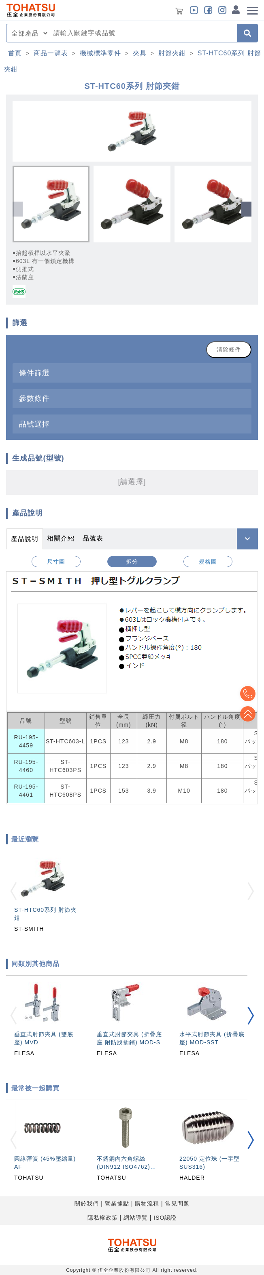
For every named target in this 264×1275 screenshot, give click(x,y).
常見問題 (177, 1203)
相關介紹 (61, 538)
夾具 (140, 53)
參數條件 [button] (34, 398)
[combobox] (143, 33)
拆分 (132, 561)
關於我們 (87, 1203)
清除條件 (229, 349)
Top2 (248, 694)
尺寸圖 (56, 561)
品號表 (93, 538)
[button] (246, 209)
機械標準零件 (100, 53)
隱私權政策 (102, 1217)
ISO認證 (165, 1217)
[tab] (132, 372)
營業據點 (117, 1203)
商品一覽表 (51, 53)
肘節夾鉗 (172, 53)
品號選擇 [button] (34, 424)
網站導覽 (135, 1217)
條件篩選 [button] (34, 372)
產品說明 (24, 538)
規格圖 (208, 561)
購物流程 (147, 1203)
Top (248, 714)
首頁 (15, 53)
